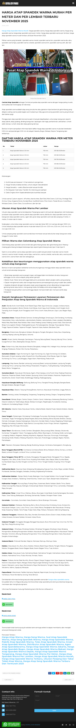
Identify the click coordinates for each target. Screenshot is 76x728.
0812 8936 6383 (9, 615)
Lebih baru (8, 679)
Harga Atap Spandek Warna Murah (15, 31)
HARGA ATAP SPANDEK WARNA (11, 673)
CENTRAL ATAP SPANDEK (32, 724)
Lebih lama (68, 679)
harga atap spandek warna (58, 579)
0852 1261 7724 (8, 599)
